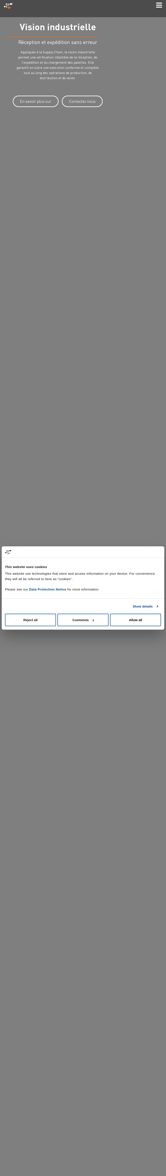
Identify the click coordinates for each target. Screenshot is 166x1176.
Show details (143, 606)
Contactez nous (82, 101)
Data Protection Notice (47, 589)
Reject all (30, 620)
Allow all (135, 620)
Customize (83, 620)
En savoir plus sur (35, 101)
